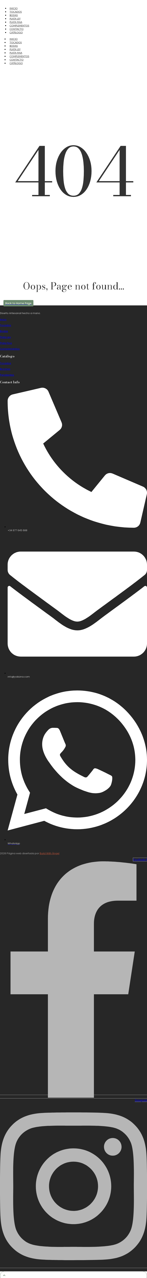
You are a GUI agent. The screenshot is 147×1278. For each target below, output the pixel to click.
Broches (5, 369)
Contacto (16, 29)
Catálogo (16, 32)
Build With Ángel (49, 853)
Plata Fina (16, 22)
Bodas (14, 15)
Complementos (19, 25)
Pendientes (7, 375)
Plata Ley (15, 18)
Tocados (16, 12)
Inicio (14, 8)
